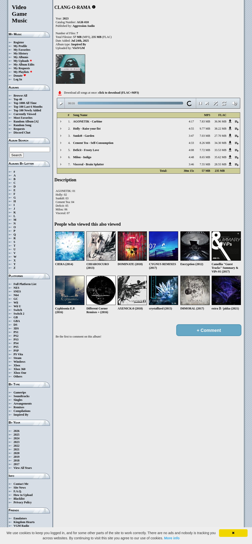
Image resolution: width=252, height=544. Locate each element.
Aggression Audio (84, 26)
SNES (17, 291)
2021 (16, 449)
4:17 (191, 121)
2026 (16, 431)
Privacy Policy (23, 502)
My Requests (22, 68)
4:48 (191, 157)
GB (16, 317)
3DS (16, 328)
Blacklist (19, 498)
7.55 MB (205, 164)
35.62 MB (220, 157)
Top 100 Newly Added (27, 110)
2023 (16, 442)
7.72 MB (205, 150)
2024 (16, 438)
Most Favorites (23, 117)
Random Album (24, 121)
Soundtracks (22, 396)
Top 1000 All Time (25, 103)
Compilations (22, 411)
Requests (19, 129)
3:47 (191, 135)
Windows (19, 361)
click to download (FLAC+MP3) (118, 92)
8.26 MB (205, 143)
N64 (16, 295)
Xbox (17, 365)
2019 (16, 457)
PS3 (16, 339)
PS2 (16, 336)
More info (172, 538)
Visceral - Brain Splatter (88, 164)
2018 (16, 460)
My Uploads (23, 61)
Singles (18, 400)
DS (15, 324)
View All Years (23, 468)
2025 (16, 434)
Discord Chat (22, 132)
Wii (16, 302)
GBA (17, 321)
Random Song (22, 125)
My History (21, 53)
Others (18, 376)
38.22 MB (220, 128)
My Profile (20, 46)
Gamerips (20, 392)
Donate (20, 75)
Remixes (19, 407)
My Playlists (23, 72)
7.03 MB (205, 135)
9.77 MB (205, 128)
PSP (16, 350)
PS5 (16, 347)
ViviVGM (78, 48)
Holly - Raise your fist (87, 128)
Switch (18, 310)
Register (19, 42)
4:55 (191, 128)
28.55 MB (220, 164)
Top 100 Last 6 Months (28, 106)
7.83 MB (205, 121)
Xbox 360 (19, 369)
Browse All (20, 95)
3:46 (191, 164)
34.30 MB (220, 143)
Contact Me (21, 484)
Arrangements (23, 403)
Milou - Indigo (82, 157)
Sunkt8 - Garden (83, 135)
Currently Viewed (25, 114)
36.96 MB (220, 121)
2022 (16, 445)
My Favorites (22, 49)
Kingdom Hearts (24, 522)
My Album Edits (24, 64)
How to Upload (23, 495)
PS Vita (18, 354)
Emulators (20, 518)
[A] (36, 121)
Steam (17, 358)
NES (16, 287)
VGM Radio (21, 525)
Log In (18, 79)
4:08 (191, 150)
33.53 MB (220, 150)
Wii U (17, 306)
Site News (20, 487)
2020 (16, 453)
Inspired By (21, 414)
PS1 (16, 332)
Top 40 (18, 99)
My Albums (21, 57)
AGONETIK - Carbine (87, 121)
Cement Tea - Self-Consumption (93, 143)
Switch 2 (19, 313)
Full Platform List (25, 284)
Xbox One (20, 372)
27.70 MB (220, 135)
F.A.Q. (18, 491)
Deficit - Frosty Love (86, 150)
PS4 (16, 343)
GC (16, 299)
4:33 (191, 143)
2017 (16, 464)
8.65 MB (205, 157)
